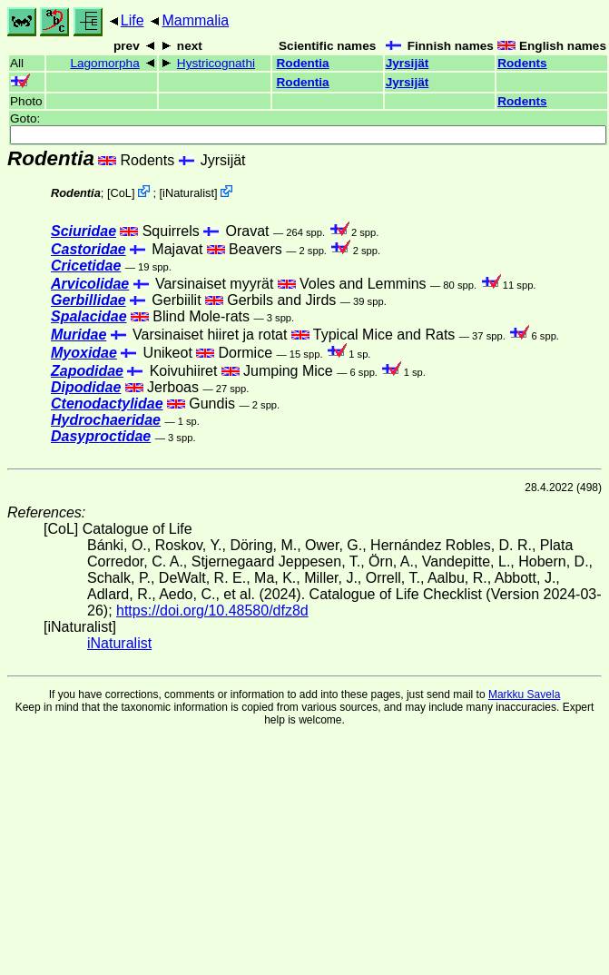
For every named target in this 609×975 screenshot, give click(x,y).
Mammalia (195, 20)
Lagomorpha (104, 63)
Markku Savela (524, 694)
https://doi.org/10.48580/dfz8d (212, 610)
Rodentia (303, 63)
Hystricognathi (216, 63)
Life (132, 20)
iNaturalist (188, 193)
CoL (120, 193)
